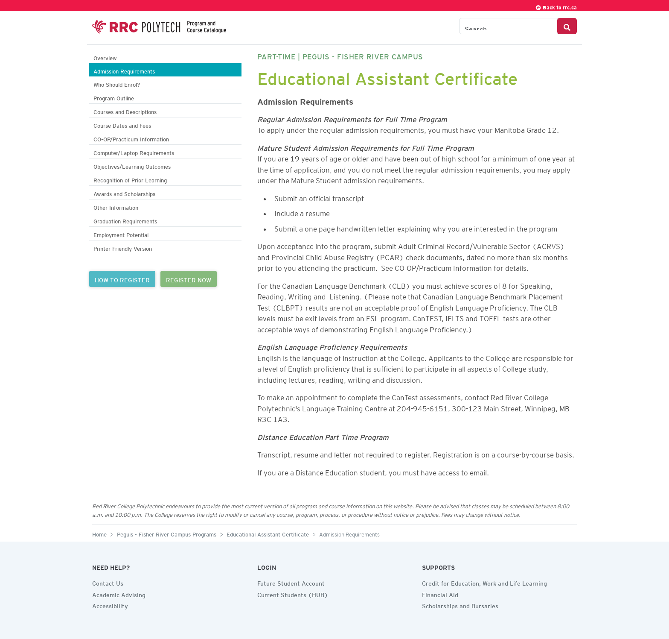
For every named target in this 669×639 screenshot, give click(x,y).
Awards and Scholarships (124, 193)
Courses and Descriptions (125, 111)
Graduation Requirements (125, 220)
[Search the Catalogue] (508, 26)
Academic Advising (118, 594)
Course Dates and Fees (122, 124)
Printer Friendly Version (122, 247)
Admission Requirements (124, 70)
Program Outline (113, 97)
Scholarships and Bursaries (460, 605)
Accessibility (110, 605)
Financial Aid (440, 594)
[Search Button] (567, 26)
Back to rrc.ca (556, 6)
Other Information (115, 206)
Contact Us (107, 582)
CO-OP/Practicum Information (131, 138)
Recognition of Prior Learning (130, 179)
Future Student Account (291, 582)
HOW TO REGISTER (122, 279)
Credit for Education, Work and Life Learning (484, 582)
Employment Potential (120, 234)
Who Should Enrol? (116, 83)
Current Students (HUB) (292, 594)
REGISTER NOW (188, 279)
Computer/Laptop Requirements (133, 152)
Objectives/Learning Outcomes (132, 165)
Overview (105, 57)
